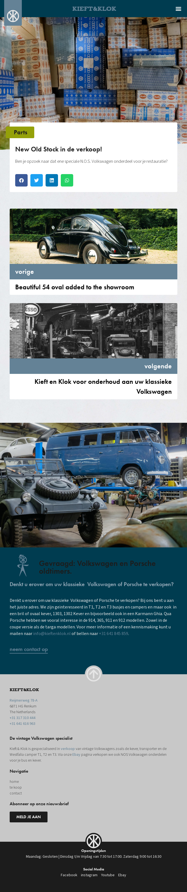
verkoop (68, 749)
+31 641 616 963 (22, 723)
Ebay (76, 754)
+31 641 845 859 (113, 634)
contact (16, 793)
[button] (178, 8)
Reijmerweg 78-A (24, 700)
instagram (89, 875)
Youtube (108, 875)
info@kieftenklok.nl (52, 634)
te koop (16, 787)
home (14, 782)
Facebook (69, 875)
